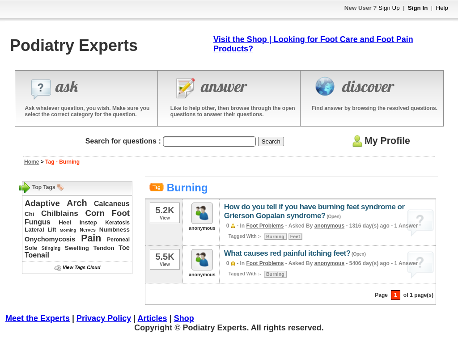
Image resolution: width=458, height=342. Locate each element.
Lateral (34, 229)
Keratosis (117, 223)
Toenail (37, 255)
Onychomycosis (50, 239)
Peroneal (118, 239)
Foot (121, 213)
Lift (52, 230)
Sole (31, 248)
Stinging (51, 248)
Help (442, 7)
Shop (184, 318)
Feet (295, 236)
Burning (275, 236)
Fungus (38, 222)
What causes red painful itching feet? (287, 253)
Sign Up (388, 7)
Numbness (114, 229)
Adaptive (42, 203)
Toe (124, 247)
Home (31, 162)
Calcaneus (112, 203)
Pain (91, 238)
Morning (67, 230)
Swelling (77, 248)
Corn (95, 213)
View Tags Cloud (81, 267)
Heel (65, 222)
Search (271, 141)
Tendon (103, 248)
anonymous (329, 226)
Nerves (88, 229)
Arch (77, 203)
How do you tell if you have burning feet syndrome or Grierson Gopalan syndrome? (314, 211)
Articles (152, 318)
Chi (29, 214)
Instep (88, 222)
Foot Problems (265, 226)
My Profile (380, 140)
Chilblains (59, 213)
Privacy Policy (103, 318)
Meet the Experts (37, 318)
